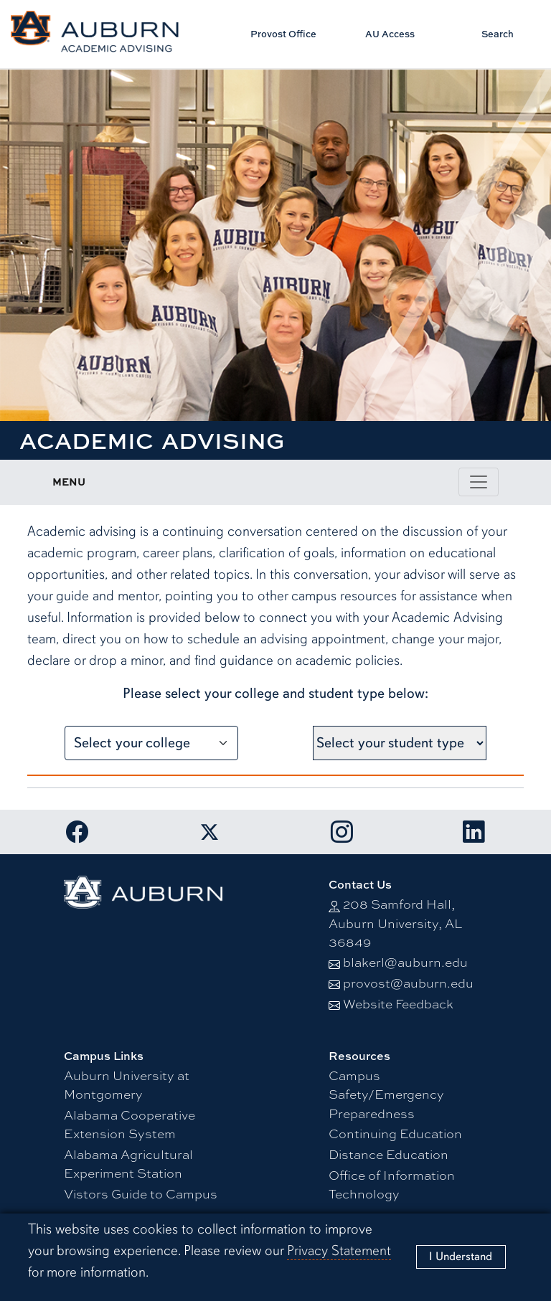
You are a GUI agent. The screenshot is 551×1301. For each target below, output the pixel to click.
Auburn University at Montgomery (126, 1084)
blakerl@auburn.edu (405, 961)
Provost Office (283, 33)
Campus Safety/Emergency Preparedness (386, 1094)
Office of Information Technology (392, 1183)
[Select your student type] (399, 743)
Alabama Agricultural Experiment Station (128, 1163)
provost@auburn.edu (408, 982)
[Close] (460, 1257)
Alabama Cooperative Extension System (129, 1123)
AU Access (390, 33)
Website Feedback (398, 1003)
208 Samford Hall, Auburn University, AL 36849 (395, 922)
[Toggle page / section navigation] (478, 482)
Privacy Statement (339, 1250)
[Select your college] (151, 743)
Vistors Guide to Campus (140, 1193)
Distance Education (388, 1154)
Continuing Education (395, 1133)
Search (497, 33)
